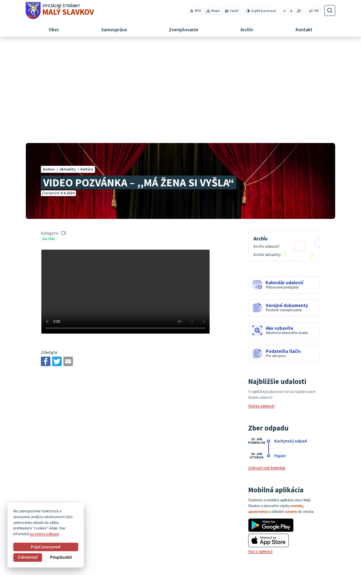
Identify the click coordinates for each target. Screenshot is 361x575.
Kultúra (48, 139)
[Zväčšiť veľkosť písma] (299, 11)
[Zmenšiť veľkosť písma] (285, 11)
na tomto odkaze (44, 533)
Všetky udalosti (261, 307)
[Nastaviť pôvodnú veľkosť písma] (291, 11)
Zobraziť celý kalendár (267, 368)
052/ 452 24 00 (310, 537)
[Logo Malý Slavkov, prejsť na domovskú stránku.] (60, 10)
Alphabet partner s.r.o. (87, 514)
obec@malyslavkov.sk (316, 543)
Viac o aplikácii (260, 452)
